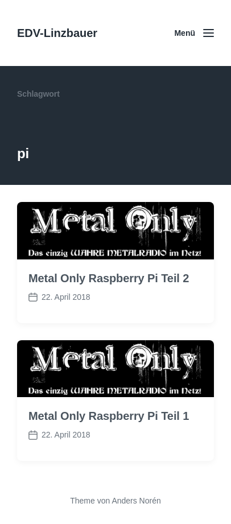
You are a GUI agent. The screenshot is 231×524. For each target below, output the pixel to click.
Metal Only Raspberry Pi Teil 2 (108, 278)
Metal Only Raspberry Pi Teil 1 (108, 416)
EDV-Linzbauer (57, 33)
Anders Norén (136, 500)
